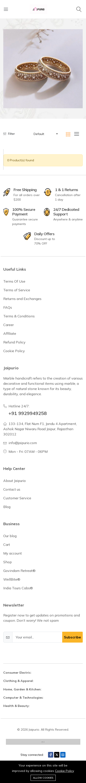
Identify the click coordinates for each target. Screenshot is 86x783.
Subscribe (72, 637)
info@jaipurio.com (23, 443)
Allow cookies (43, 777)
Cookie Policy (64, 771)
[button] (45, 134)
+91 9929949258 (28, 413)
